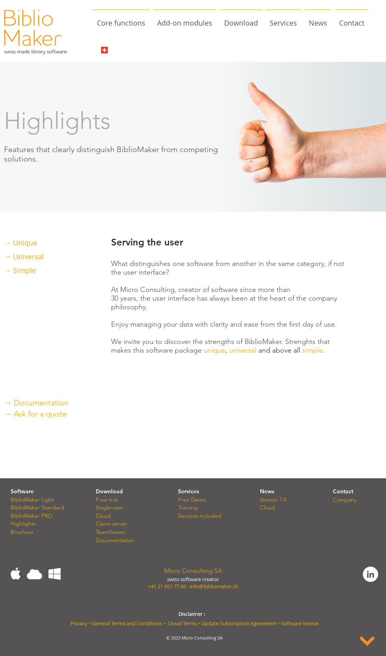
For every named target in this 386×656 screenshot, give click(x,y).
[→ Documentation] (71, 402)
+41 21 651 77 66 (167, 586)
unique (214, 350)
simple (312, 350)
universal (242, 350)
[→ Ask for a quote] (71, 413)
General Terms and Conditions (127, 623)
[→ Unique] (41, 242)
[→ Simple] (41, 270)
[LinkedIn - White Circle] (370, 574)
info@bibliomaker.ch (214, 586)
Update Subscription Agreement (239, 623)
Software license (300, 623)
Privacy (79, 623)
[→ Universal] (41, 256)
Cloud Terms (182, 623)
